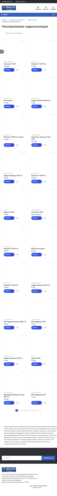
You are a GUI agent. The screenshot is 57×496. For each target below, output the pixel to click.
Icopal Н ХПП (36, 358)
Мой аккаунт (53, 14)
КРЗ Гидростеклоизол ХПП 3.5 (15, 322)
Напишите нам (37, 487)
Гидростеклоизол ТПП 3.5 (13, 358)
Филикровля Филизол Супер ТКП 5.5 (14, 396)
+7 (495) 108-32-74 (7, 1)
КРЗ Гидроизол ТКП (38, 322)
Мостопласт (8, 100)
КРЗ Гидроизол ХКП (38, 395)
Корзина (53, 8)
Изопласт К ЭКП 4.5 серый (13, 137)
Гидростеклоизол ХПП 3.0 (40, 100)
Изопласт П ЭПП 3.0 (38, 175)
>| (40, 410)
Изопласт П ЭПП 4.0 (38, 64)
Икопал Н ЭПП (9, 212)
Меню (4, 14)
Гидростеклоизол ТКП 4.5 (40, 285)
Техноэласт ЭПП (10, 64)
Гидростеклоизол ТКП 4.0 (13, 175)
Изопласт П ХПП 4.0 (11, 249)
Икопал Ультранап (38, 249)
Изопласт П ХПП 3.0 (11, 285)
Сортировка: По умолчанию (14, 33)
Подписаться (48, 458)
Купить (9, 70)
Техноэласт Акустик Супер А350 (41, 138)
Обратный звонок (21, 1)
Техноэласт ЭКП (37, 212)
